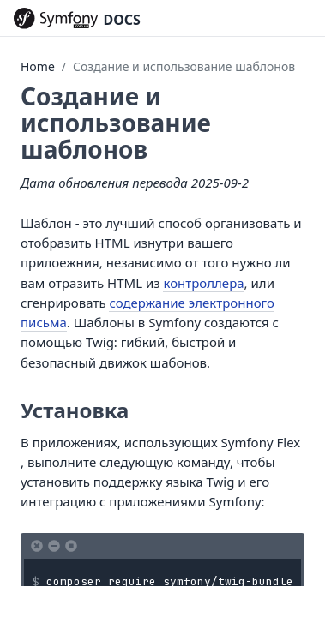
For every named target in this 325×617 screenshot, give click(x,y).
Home (38, 66)
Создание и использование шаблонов (184, 66)
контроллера (203, 282)
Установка (75, 410)
